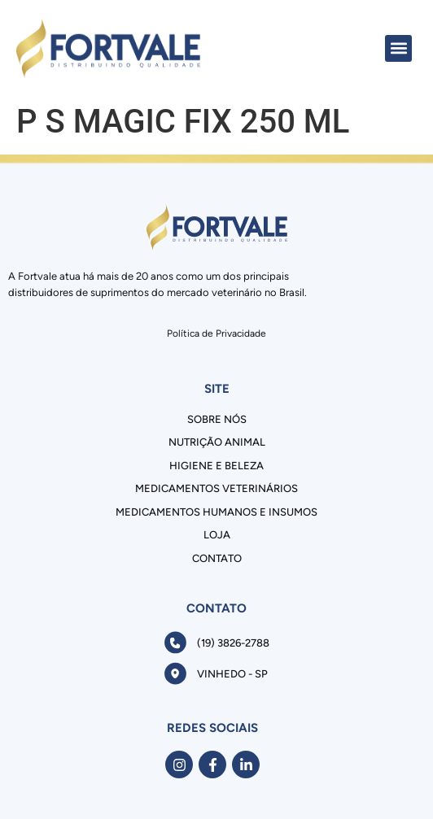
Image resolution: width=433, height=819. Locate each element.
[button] (398, 48)
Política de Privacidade (216, 333)
